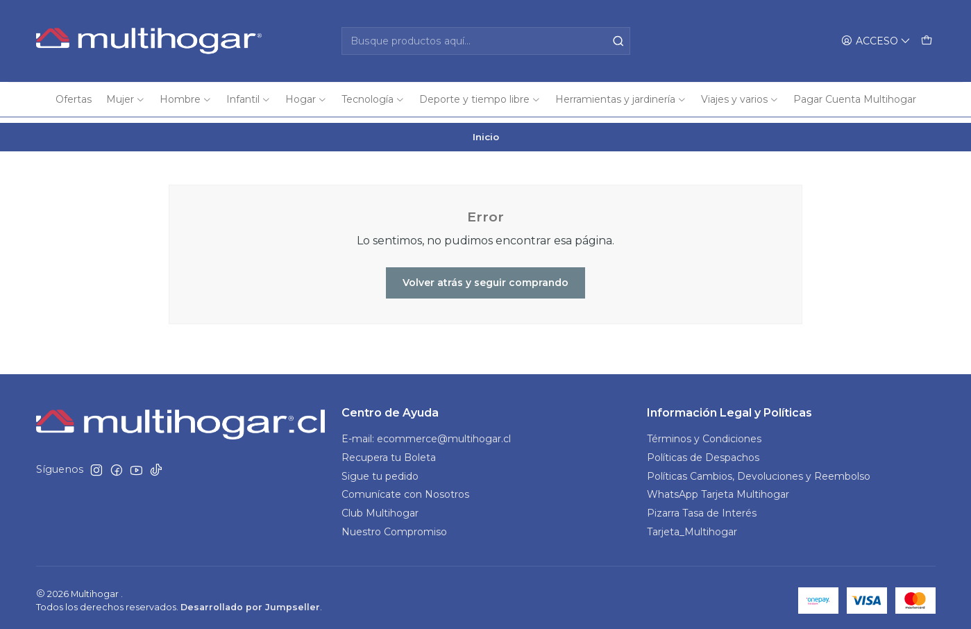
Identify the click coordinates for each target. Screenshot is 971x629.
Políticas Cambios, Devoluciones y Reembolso (758, 470)
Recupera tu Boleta (388, 452)
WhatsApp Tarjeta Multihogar (718, 489)
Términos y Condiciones (704, 433)
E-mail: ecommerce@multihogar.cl (426, 433)
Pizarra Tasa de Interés (702, 508)
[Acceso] (876, 41)
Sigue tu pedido (380, 470)
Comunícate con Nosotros (405, 489)
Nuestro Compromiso (394, 527)
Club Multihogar (380, 508)
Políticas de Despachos (703, 452)
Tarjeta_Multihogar (692, 527)
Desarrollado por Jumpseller (250, 601)
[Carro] (926, 41)
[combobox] (485, 41)
